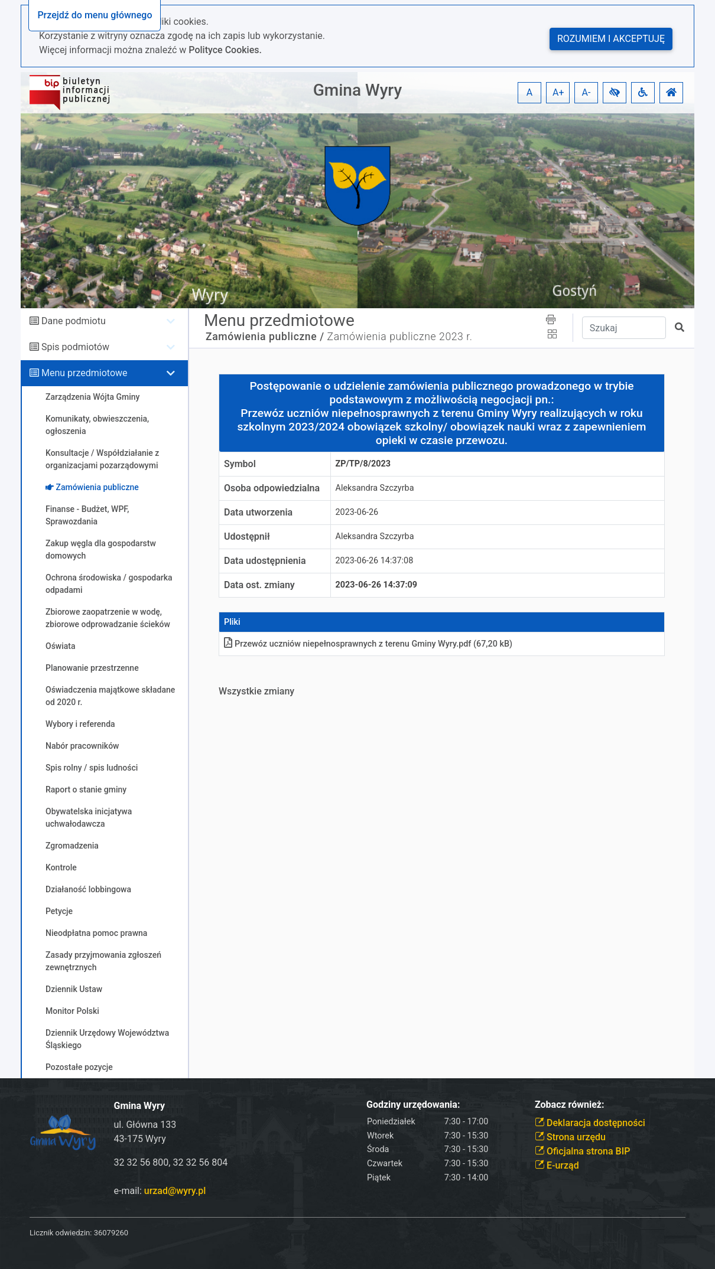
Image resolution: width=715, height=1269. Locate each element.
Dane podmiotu (73, 321)
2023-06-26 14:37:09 (377, 585)
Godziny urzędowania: (413, 1104)
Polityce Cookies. (225, 50)
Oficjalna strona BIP (582, 1151)
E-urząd (557, 1165)
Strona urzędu (570, 1137)
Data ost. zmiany (259, 585)
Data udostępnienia (265, 560)
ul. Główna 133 (145, 1124)
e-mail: (160, 1190)
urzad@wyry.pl (175, 1190)
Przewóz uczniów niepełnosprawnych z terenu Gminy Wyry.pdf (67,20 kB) (368, 644)
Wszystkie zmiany (256, 691)
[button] (614, 92)
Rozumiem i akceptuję (611, 38)
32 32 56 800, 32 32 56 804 (171, 1162)
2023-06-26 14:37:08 (375, 561)
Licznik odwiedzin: (61, 1232)
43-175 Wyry (140, 1138)
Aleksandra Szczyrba (375, 488)
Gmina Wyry (357, 90)
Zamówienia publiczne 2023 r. (400, 336)
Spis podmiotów (75, 347)
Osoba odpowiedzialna (272, 488)
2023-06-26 (357, 512)
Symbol (240, 463)
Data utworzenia (258, 512)
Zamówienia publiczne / (265, 336)
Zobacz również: (569, 1104)
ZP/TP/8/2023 (363, 464)
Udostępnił (247, 536)
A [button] (529, 92)
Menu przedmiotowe (84, 373)
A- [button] (586, 92)
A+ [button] (558, 92)
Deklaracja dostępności (590, 1122)
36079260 (111, 1232)
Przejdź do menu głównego (94, 15)
